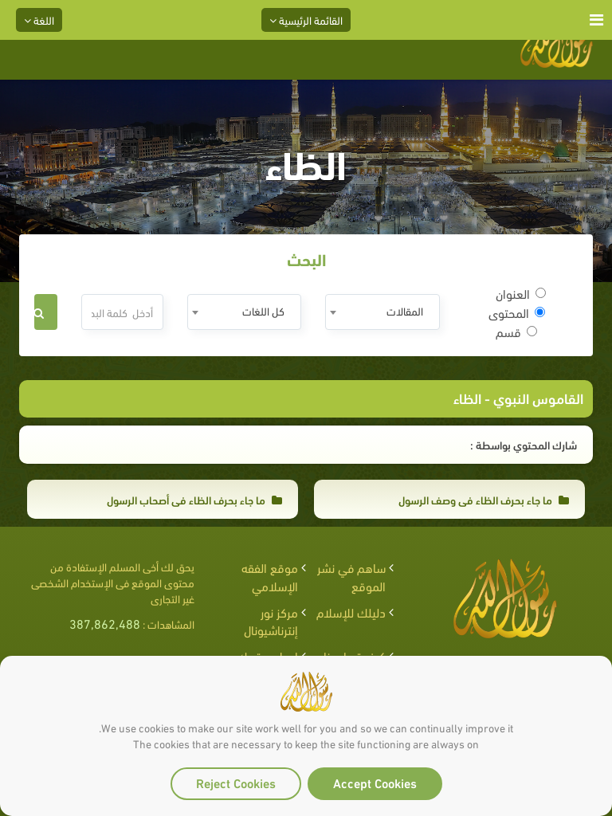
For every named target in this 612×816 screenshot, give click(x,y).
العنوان (521, 293)
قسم (516, 331)
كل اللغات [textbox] (263, 310)
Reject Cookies (236, 782)
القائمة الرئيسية (306, 19)
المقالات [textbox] (404, 310)
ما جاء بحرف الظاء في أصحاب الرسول (194, 499)
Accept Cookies (375, 782)
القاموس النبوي (538, 397)
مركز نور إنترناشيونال (271, 620)
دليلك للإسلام (351, 611)
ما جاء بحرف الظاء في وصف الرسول (483, 499)
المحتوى (516, 312)
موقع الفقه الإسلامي (269, 576)
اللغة (39, 19)
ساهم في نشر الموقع (351, 576)
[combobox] (382, 312)
